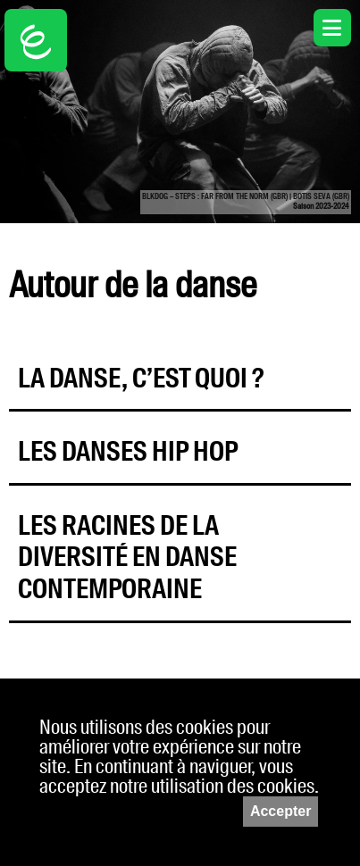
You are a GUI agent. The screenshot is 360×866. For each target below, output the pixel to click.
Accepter (280, 811)
